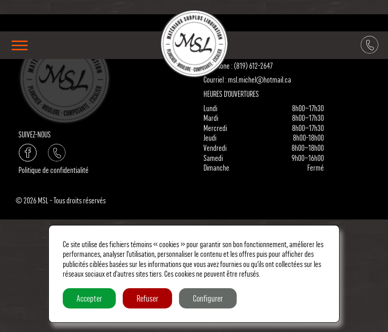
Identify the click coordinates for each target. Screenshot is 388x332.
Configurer (208, 298)
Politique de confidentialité (53, 170)
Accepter (89, 298)
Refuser (147, 298)
